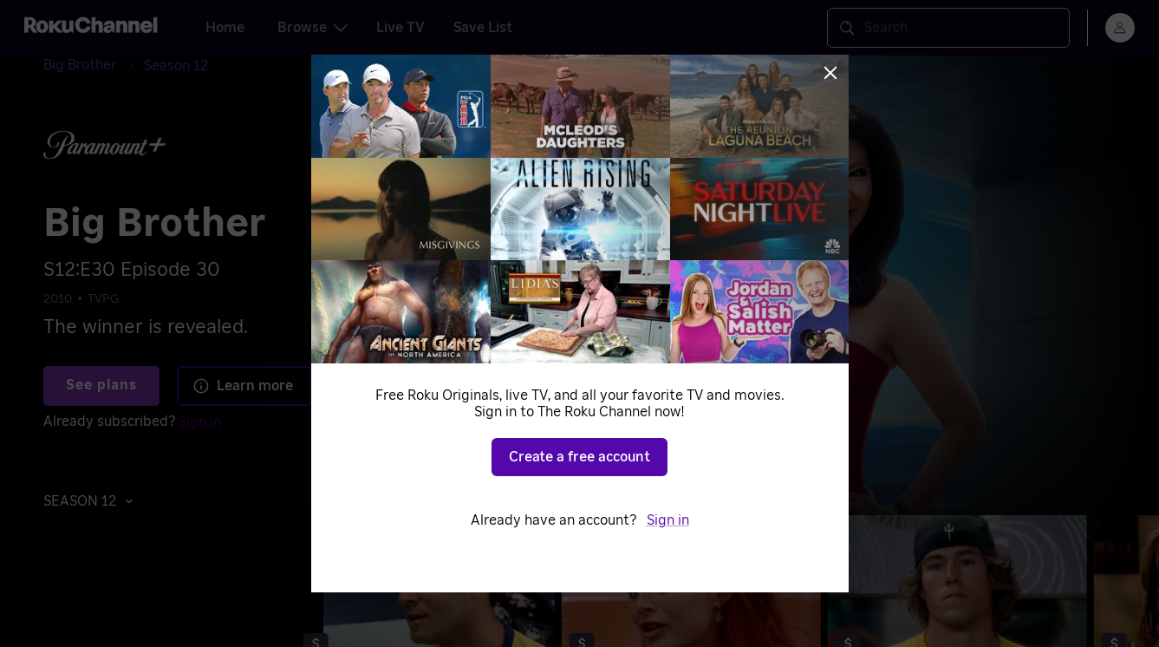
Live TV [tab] (400, 28)
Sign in (200, 422)
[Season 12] (176, 66)
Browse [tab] (312, 28)
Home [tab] (224, 28)
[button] (92, 501)
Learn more (242, 386)
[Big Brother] (93, 65)
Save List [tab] (482, 28)
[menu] (1120, 27)
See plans (101, 385)
